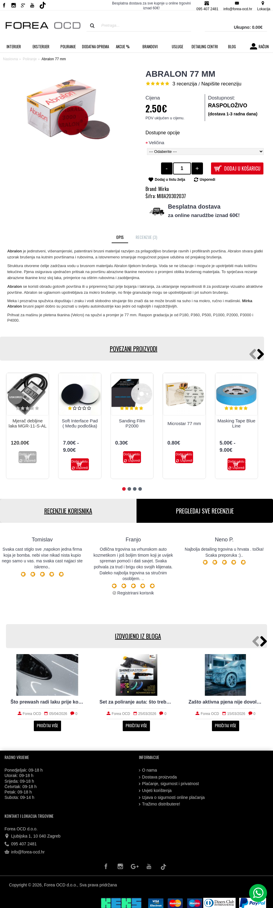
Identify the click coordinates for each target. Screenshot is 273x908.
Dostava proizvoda (158, 777)
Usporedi (207, 179)
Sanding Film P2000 (132, 423)
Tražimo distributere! (159, 804)
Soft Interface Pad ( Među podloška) (80, 423)
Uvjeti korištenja (155, 790)
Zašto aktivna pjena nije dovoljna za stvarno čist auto (226, 701)
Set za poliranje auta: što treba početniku (136, 701)
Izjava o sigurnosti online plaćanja (172, 797)
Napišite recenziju (221, 84)
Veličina (156, 142)
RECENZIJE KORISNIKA (68, 510)
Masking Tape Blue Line (236, 423)
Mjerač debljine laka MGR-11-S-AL (28, 423)
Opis (120, 237)
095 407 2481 (20, 844)
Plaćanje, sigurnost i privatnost (169, 783)
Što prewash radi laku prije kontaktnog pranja (47, 701)
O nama (148, 770)
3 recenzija (184, 84)
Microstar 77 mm (184, 423)
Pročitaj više (47, 725)
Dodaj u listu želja (170, 179)
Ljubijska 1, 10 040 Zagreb (32, 836)
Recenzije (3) (146, 237)
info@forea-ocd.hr (24, 852)
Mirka (163, 188)
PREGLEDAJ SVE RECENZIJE (205, 510)
